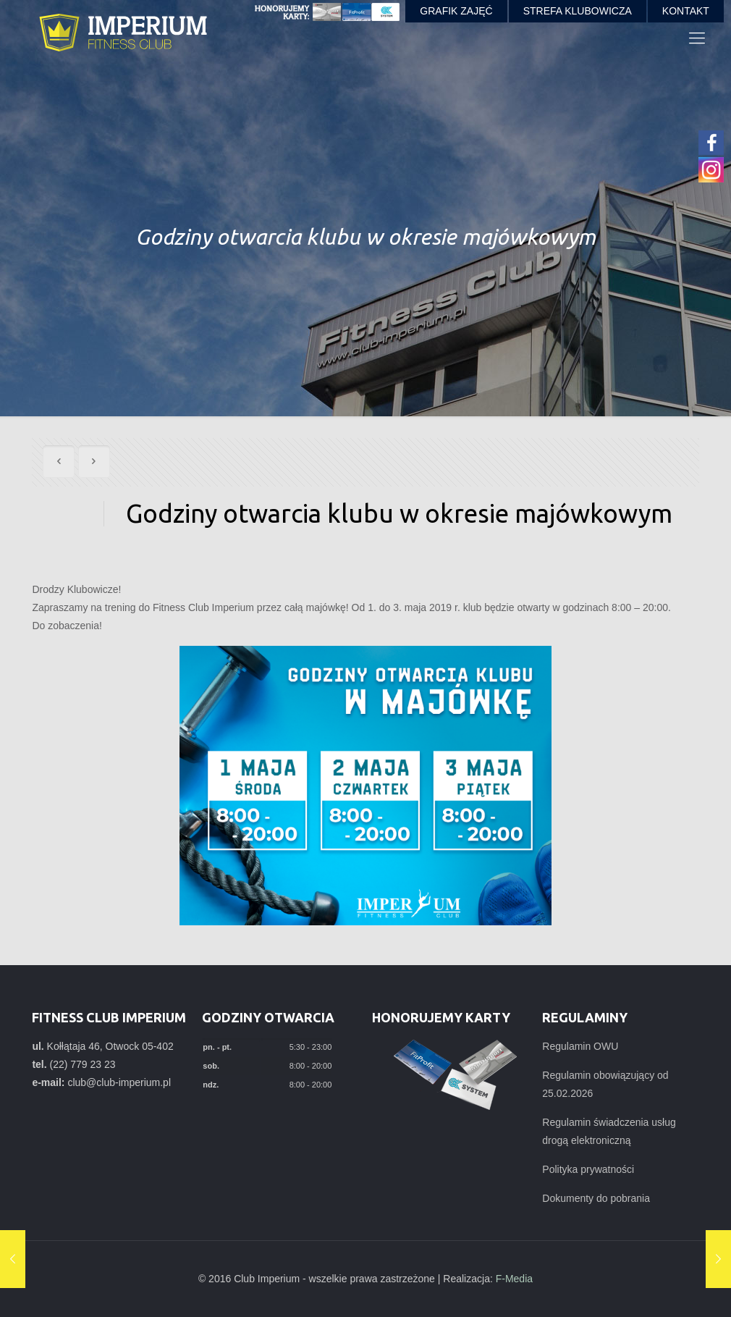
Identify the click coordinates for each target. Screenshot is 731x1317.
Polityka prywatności (588, 1169)
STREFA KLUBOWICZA (577, 11)
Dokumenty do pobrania (596, 1198)
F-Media (514, 1278)
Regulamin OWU (580, 1046)
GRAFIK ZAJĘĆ (456, 11)
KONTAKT (685, 11)
